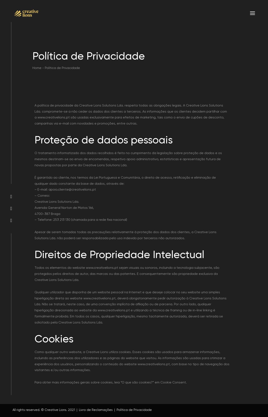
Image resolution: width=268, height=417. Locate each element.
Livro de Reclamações (96, 410)
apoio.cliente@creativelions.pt (72, 189)
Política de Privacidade (134, 410)
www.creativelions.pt (53, 117)
